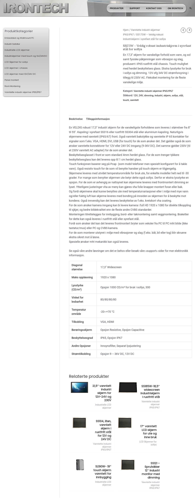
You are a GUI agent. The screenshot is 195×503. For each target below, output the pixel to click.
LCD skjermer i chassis (17, 72)
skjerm (168, 95)
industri (160, 95)
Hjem (126, 29)
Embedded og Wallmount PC (21, 37)
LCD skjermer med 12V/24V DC (21, 78)
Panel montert (12, 84)
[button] (190, 8)
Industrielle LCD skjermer (18, 49)
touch (126, 100)
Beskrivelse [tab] (76, 119)
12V (135, 95)
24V (141, 95)
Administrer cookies (97, 495)
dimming (149, 95)
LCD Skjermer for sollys (17, 66)
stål (183, 95)
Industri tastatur (13, 43)
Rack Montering (13, 90)
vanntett (134, 100)
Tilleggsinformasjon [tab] (99, 119)
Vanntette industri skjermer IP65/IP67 (24, 96)
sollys (177, 95)
